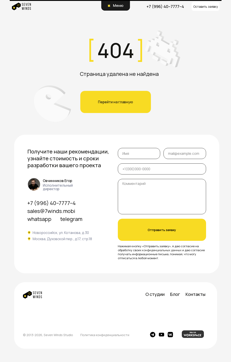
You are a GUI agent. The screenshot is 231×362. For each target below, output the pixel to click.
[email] (184, 153)
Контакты (195, 294)
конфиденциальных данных (162, 250)
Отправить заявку (162, 230)
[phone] (162, 168)
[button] (206, 6)
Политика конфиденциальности (104, 335)
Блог (175, 294)
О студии (155, 294)
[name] (139, 153)
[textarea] (162, 196)
